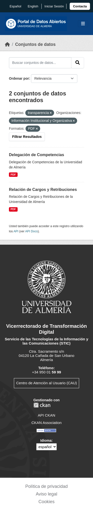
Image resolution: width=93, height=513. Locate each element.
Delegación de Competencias (36, 155)
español (15, 6)
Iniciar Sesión (54, 6)
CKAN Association (46, 423)
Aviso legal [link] (46, 494)
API (15, 231)
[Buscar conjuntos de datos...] (40, 62)
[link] (80, 6)
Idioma (46, 440)
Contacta (80, 6)
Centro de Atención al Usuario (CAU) (46, 383)
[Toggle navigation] (83, 23)
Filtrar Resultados (27, 137)
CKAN (41, 405)
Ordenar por (19, 78)
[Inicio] (7, 44)
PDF (13, 174)
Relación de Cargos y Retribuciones (43, 189)
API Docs (31, 231)
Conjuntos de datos (35, 44)
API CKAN (46, 415)
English (33, 6)
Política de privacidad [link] (46, 486)
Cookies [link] (46, 501)
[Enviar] (77, 62)
